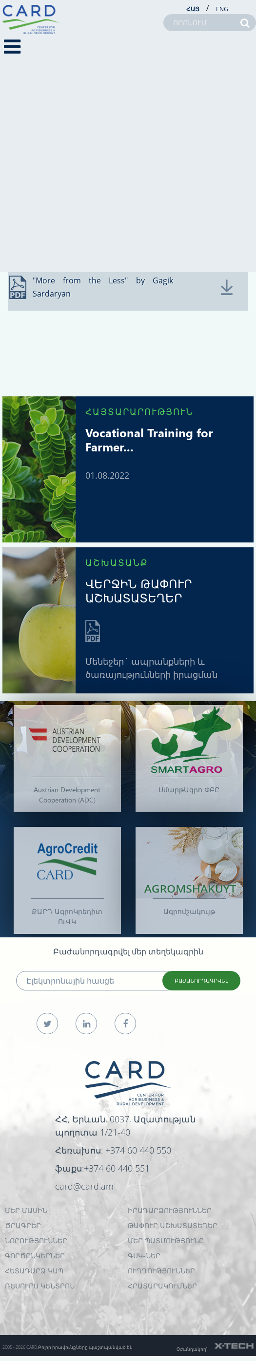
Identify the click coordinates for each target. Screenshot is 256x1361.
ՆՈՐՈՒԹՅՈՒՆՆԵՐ (36, 1240)
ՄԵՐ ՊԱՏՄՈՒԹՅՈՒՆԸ (166, 1240)
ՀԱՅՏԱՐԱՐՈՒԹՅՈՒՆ (139, 411)
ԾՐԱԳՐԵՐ (23, 1225)
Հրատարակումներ (162, 1285)
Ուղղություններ (161, 1270)
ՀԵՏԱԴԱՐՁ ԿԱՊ (34, 1270)
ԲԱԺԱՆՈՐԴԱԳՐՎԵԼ (201, 980)
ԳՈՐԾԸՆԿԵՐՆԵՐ (35, 1255)
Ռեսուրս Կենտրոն (40, 1285)
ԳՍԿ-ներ (144, 1255)
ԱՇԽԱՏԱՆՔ (116, 562)
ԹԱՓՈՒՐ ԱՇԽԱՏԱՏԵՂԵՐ (172, 1225)
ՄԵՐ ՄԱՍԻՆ (26, 1210)
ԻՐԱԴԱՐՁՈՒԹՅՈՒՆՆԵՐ (170, 1210)
